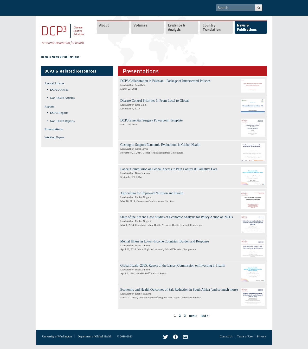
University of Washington (57, 336)
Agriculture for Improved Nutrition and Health (151, 193)
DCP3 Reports (59, 112)
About (104, 25)
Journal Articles (54, 83)
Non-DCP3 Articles (62, 98)
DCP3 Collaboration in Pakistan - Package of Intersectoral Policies (165, 81)
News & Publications (247, 28)
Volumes (140, 25)
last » (205, 315)
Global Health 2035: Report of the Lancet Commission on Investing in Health (172, 265)
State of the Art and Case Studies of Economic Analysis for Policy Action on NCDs (176, 217)
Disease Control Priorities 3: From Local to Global (154, 100)
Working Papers (54, 137)
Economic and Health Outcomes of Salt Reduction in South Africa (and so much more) (179, 289)
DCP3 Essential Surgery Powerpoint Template (151, 120)
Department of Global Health (94, 336)
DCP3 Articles (59, 89)
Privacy (261, 336)
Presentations (54, 129)
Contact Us (226, 336)
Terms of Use (244, 336)
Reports (49, 106)
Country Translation (212, 28)
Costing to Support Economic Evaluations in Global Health (160, 145)
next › (193, 315)
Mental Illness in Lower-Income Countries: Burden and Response (164, 241)
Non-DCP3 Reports (62, 121)
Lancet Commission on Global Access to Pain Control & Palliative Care (169, 169)
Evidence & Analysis (176, 28)
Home (45, 57)
